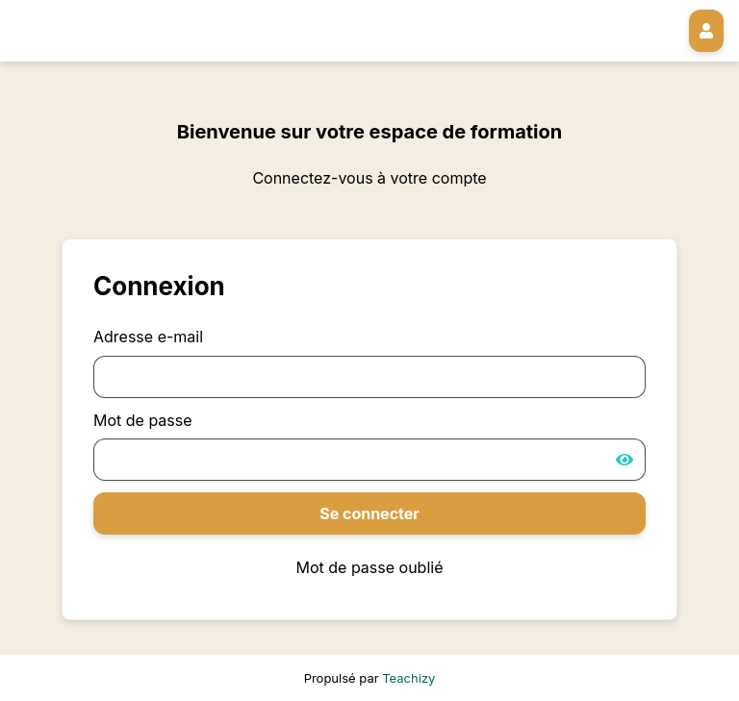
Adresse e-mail (148, 336)
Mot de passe (142, 420)
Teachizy (408, 678)
